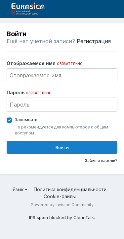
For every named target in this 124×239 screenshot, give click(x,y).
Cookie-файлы (60, 196)
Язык (20, 189)
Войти (62, 147)
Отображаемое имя (45, 63)
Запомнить (26, 119)
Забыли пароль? (101, 160)
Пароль (29, 92)
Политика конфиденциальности (70, 189)
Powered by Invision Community (62, 204)
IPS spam (38, 217)
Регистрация (94, 41)
